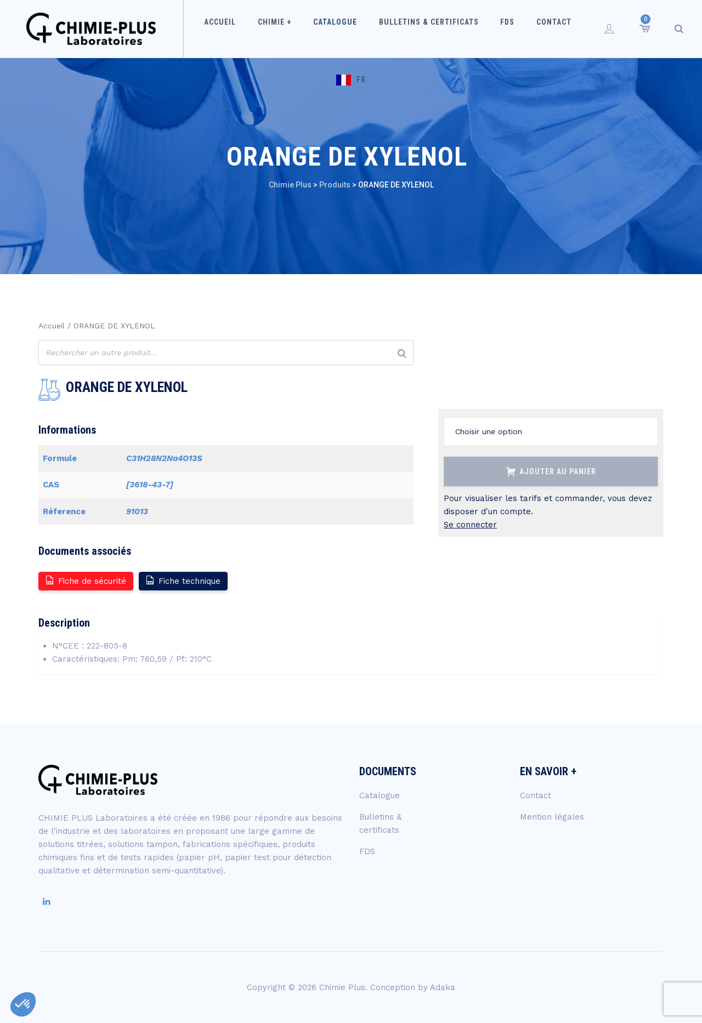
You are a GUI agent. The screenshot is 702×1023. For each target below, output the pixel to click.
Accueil (215, 28)
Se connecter (470, 525)
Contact (519, 28)
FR (578, 28)
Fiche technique (182, 580)
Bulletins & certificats (406, 28)
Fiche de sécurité (85, 580)
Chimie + (264, 28)
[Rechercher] (402, 353)
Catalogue (319, 28)
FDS (479, 28)
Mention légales (552, 817)
